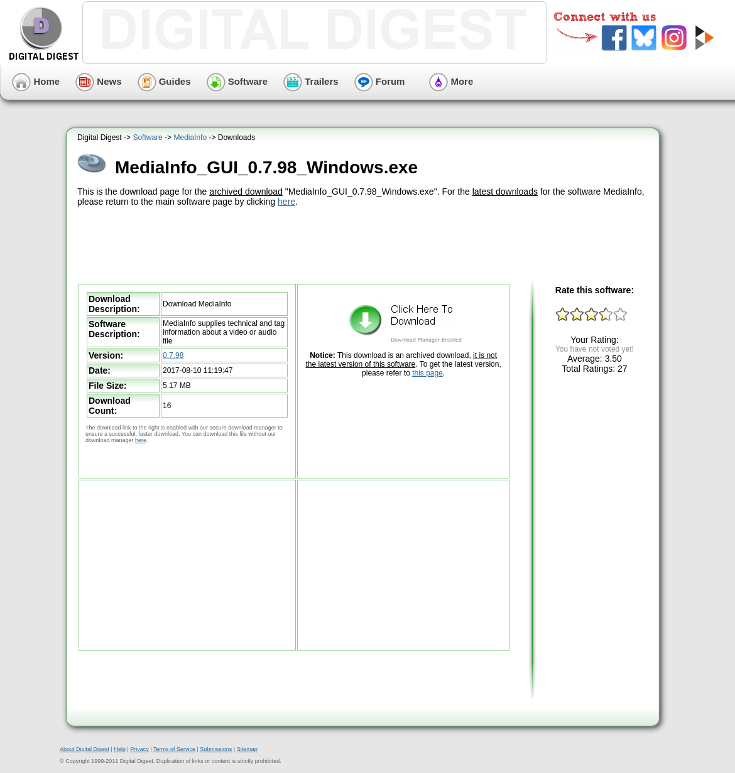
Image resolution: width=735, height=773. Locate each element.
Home (36, 81)
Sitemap (247, 749)
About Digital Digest (84, 749)
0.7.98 (173, 355)
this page (427, 373)
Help (120, 749)
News (98, 81)
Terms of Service (174, 749)
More (451, 81)
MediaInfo (190, 137)
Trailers (311, 81)
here (286, 202)
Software (237, 81)
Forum (379, 81)
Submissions (216, 749)
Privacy (139, 749)
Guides (164, 81)
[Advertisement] (364, 243)
